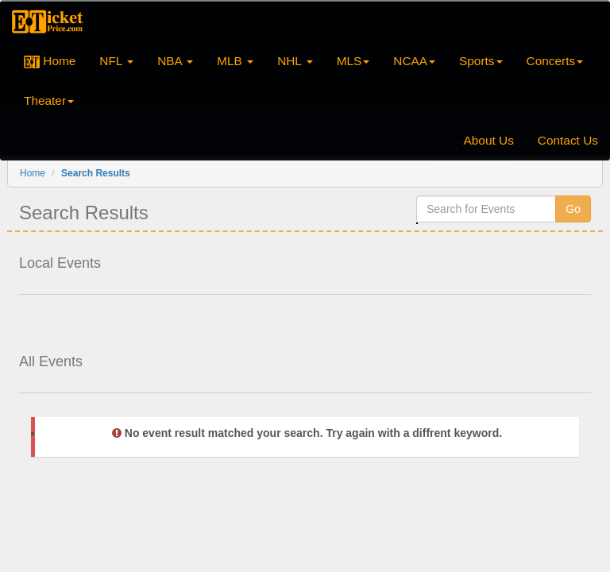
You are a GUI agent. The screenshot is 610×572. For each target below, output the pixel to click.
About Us (489, 140)
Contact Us (568, 140)
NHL (295, 61)
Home (49, 61)
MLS (353, 61)
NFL (116, 61)
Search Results (95, 173)
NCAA (414, 61)
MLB (235, 61)
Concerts (555, 61)
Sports (480, 61)
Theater (49, 100)
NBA (175, 61)
